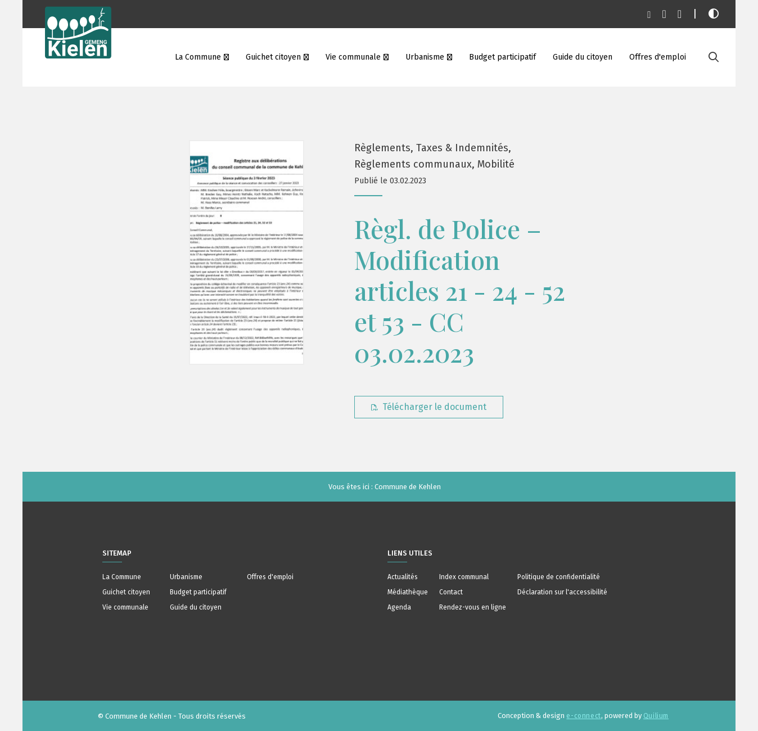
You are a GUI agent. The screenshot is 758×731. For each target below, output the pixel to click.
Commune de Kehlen (408, 486)
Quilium (656, 716)
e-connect (583, 716)
